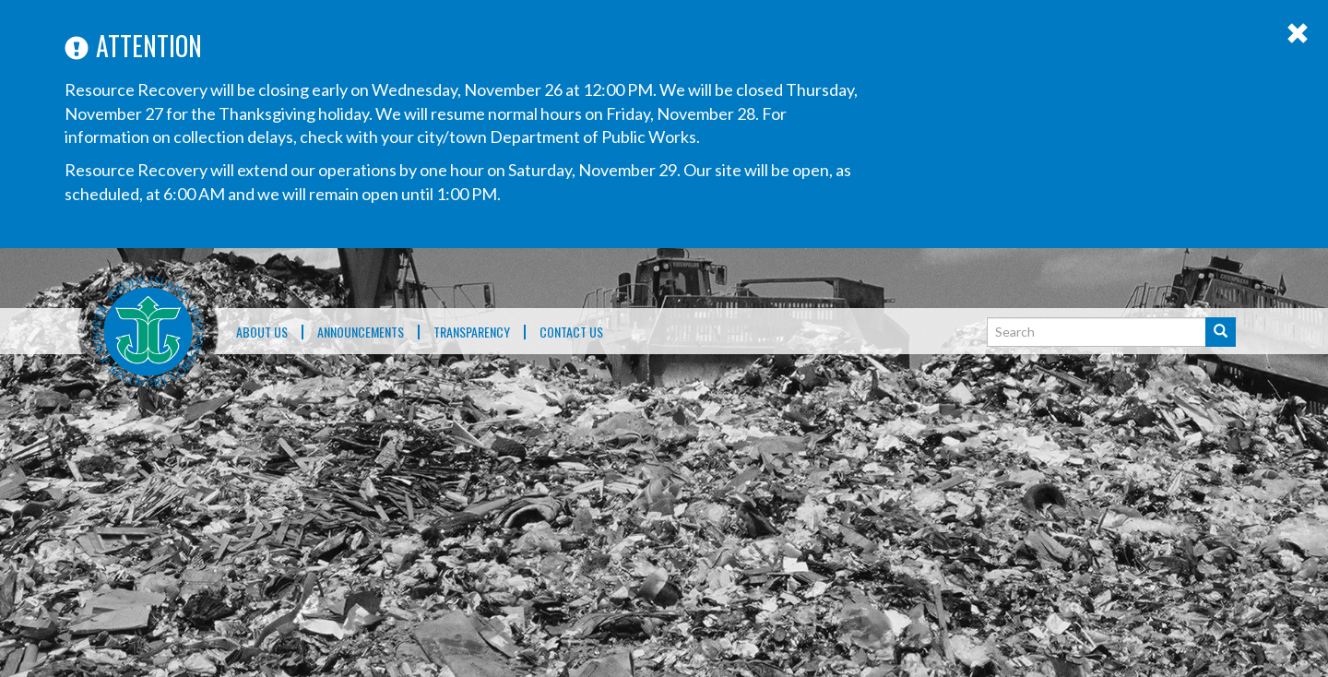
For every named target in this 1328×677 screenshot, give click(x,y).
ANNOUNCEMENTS (360, 332)
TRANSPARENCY (471, 332)
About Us (262, 332)
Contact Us (571, 332)
